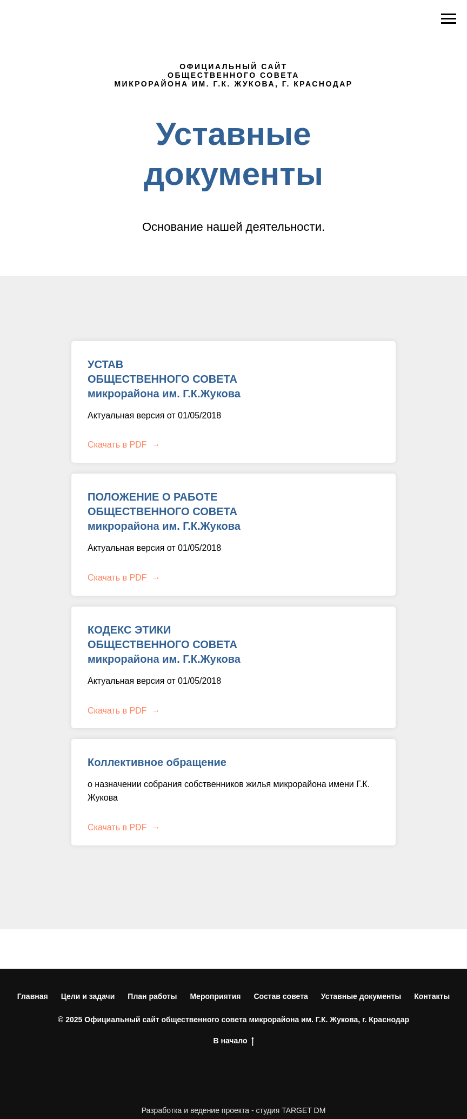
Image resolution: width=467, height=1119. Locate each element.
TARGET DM (303, 1110)
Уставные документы (361, 996)
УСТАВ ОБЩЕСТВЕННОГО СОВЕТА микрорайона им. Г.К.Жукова (164, 378)
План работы (152, 996)
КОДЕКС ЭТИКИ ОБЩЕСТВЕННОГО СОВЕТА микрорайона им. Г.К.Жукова (164, 644)
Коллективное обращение (157, 762)
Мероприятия (215, 996)
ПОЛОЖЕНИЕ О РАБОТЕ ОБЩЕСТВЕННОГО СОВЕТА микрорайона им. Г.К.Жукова (164, 511)
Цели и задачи (88, 996)
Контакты (432, 996)
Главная (32, 996)
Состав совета (280, 996)
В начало (233, 1041)
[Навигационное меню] (448, 19)
